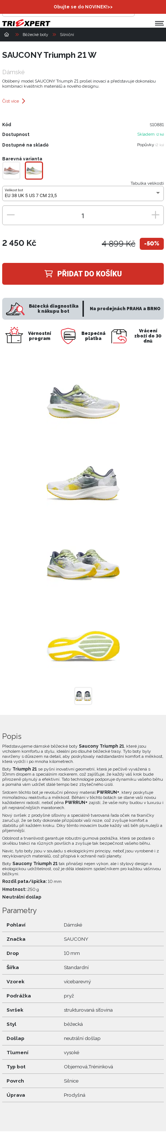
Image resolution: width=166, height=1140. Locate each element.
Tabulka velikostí (147, 183)
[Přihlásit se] (142, 9)
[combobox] (83, 195)
